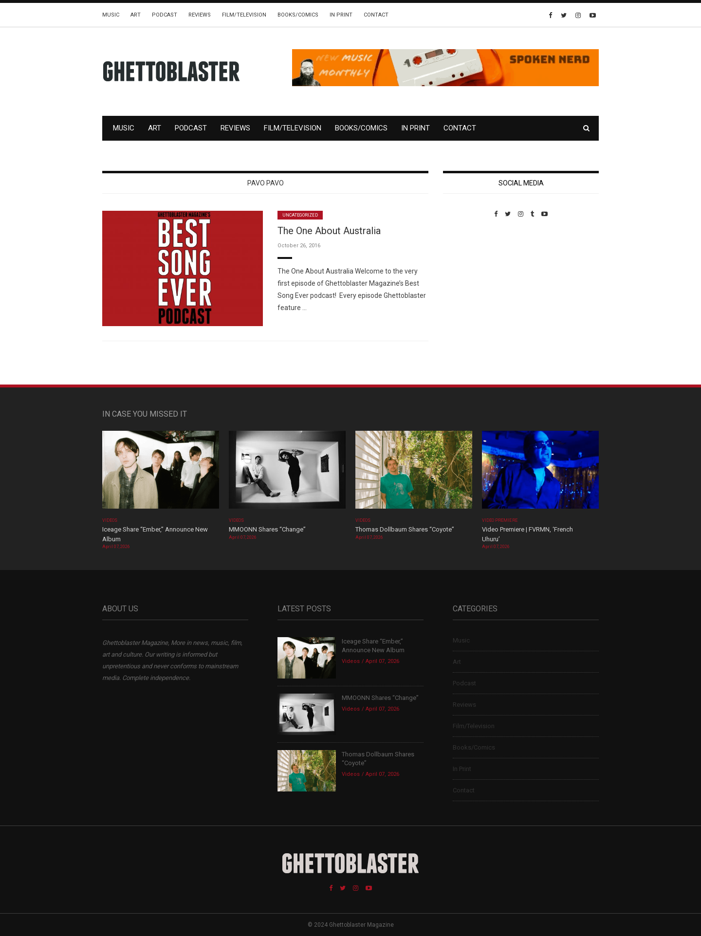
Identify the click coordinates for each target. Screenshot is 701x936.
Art (135, 15)
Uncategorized (300, 215)
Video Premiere (499, 520)
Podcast (164, 15)
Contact (376, 15)
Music (110, 15)
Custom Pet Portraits (471, 284)
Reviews (199, 15)
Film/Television (244, 15)
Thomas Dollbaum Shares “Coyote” (404, 529)
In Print (341, 15)
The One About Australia (329, 231)
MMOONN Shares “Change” (267, 529)
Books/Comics (297, 15)
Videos (109, 520)
